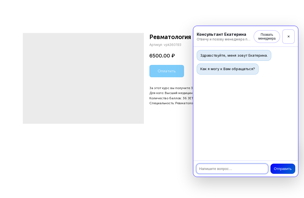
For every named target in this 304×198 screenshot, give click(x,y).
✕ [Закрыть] (288, 36)
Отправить (283, 169)
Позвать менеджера (267, 36)
